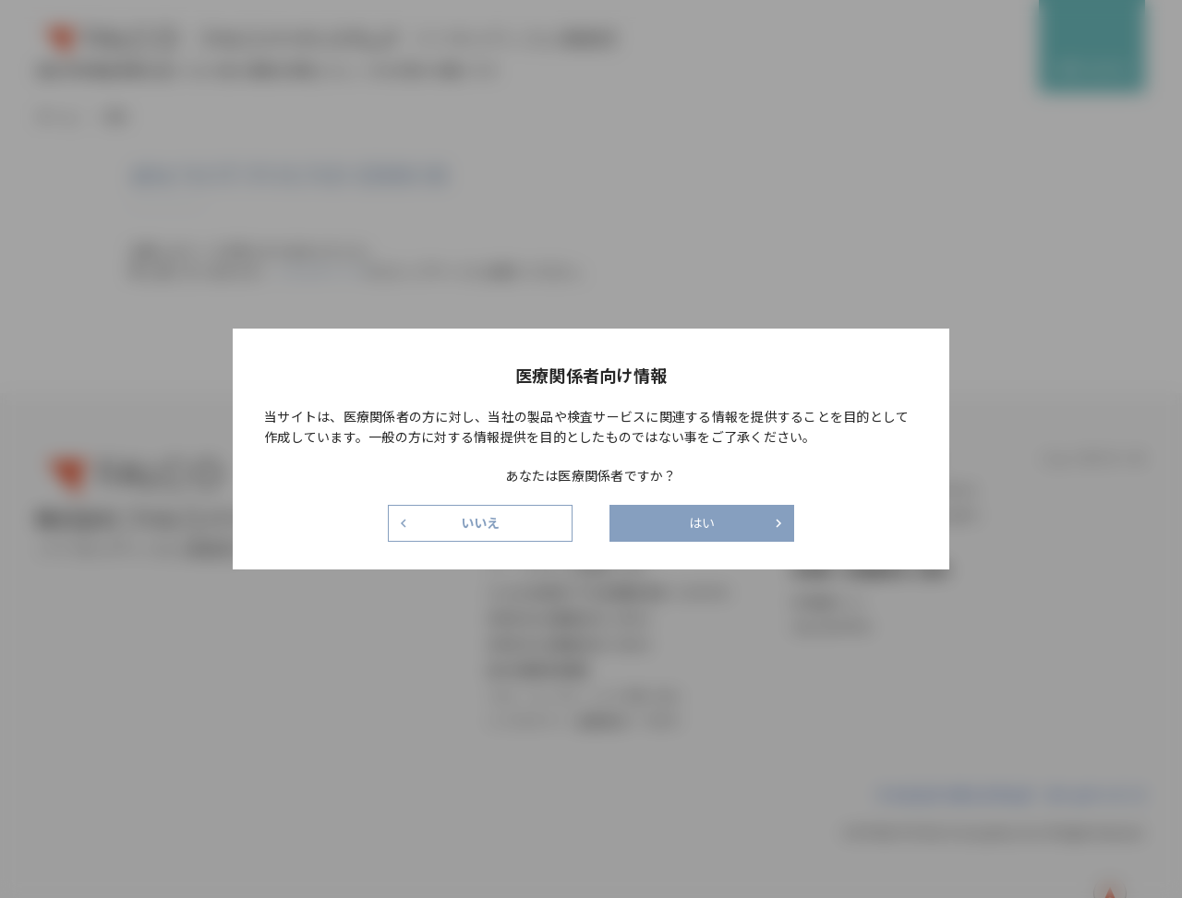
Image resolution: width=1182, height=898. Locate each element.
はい (702, 522)
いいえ (481, 522)
